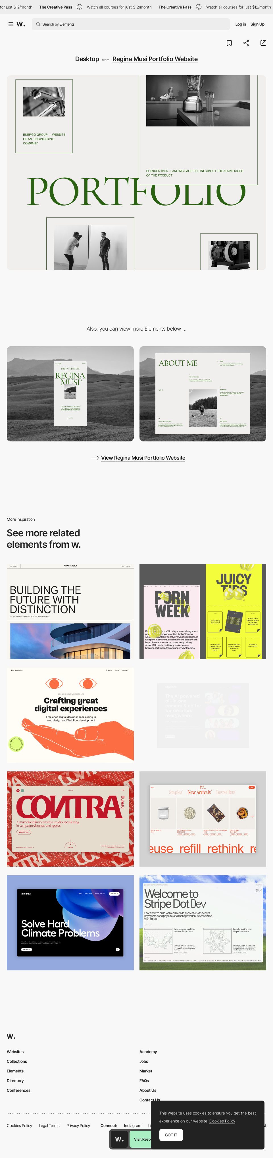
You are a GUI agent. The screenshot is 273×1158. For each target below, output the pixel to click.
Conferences (18, 1090)
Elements (15, 1070)
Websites (15, 1051)
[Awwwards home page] (119, 1139)
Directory (15, 1080)
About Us (147, 1090)
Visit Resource (146, 1139)
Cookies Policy (19, 1125)
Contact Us (149, 1099)
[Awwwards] (20, 24)
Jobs (143, 1061)
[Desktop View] (70, 922)
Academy (148, 1051)
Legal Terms (49, 1125)
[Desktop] (70, 611)
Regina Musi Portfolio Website (155, 59)
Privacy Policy (78, 1125)
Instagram (132, 1125)
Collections (17, 1061)
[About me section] (202, 393)
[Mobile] (70, 393)
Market (145, 1070)
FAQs (144, 1080)
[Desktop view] (202, 611)
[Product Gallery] (202, 819)
